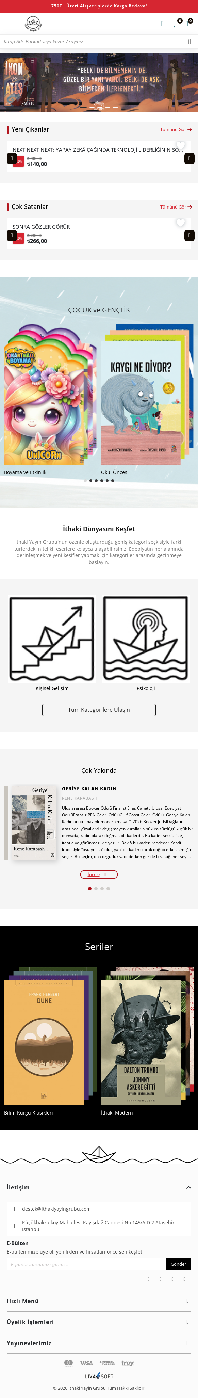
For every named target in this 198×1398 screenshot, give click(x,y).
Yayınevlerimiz (99, 1343)
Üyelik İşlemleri (99, 1322)
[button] (83, 107)
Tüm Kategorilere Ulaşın (99, 709)
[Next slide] (189, 158)
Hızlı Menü (99, 1301)
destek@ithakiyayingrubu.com (56, 1208)
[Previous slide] (12, 158)
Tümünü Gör (176, 129)
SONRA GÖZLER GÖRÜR (41, 226)
